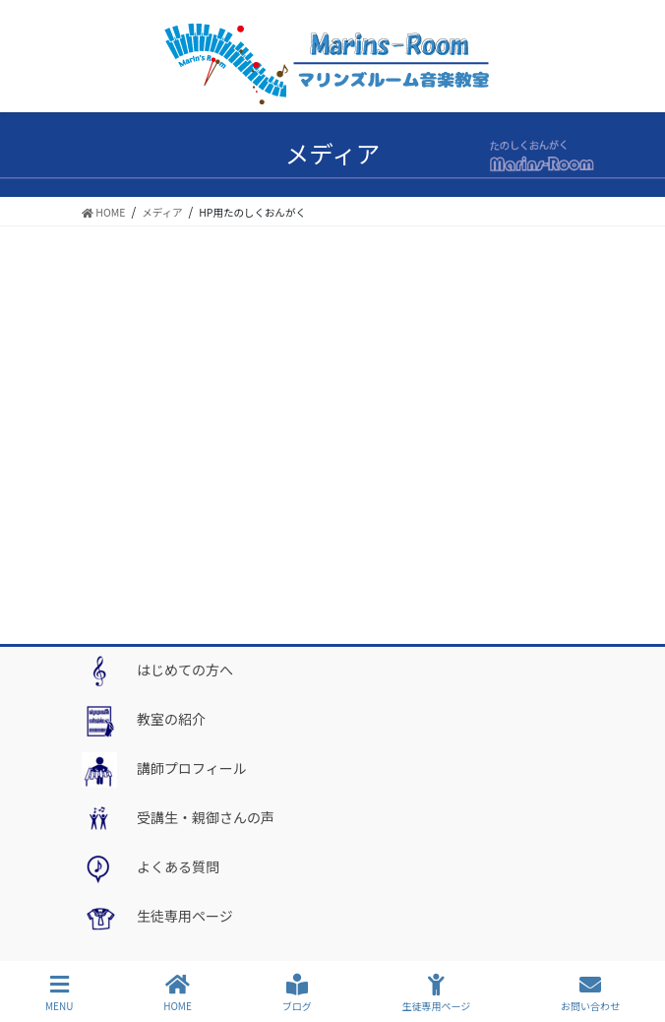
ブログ (297, 993)
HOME (177, 993)
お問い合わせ (590, 993)
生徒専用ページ (435, 993)
